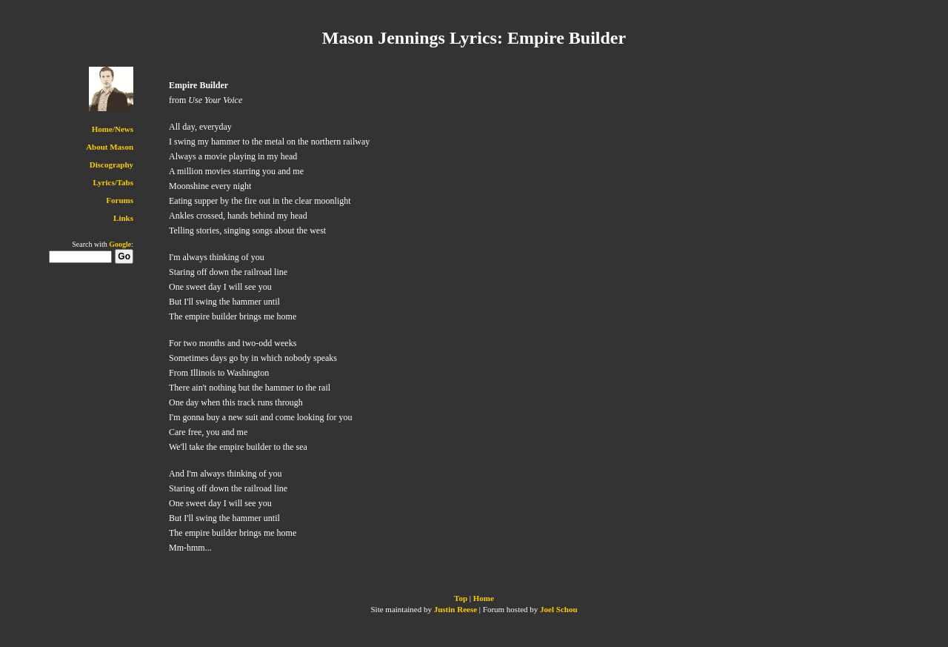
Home (483, 598)
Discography (111, 164)
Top (460, 598)
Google (120, 244)
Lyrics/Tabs (113, 182)
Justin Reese (455, 609)
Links (123, 217)
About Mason (109, 146)
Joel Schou (558, 609)
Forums (119, 200)
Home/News (112, 129)
